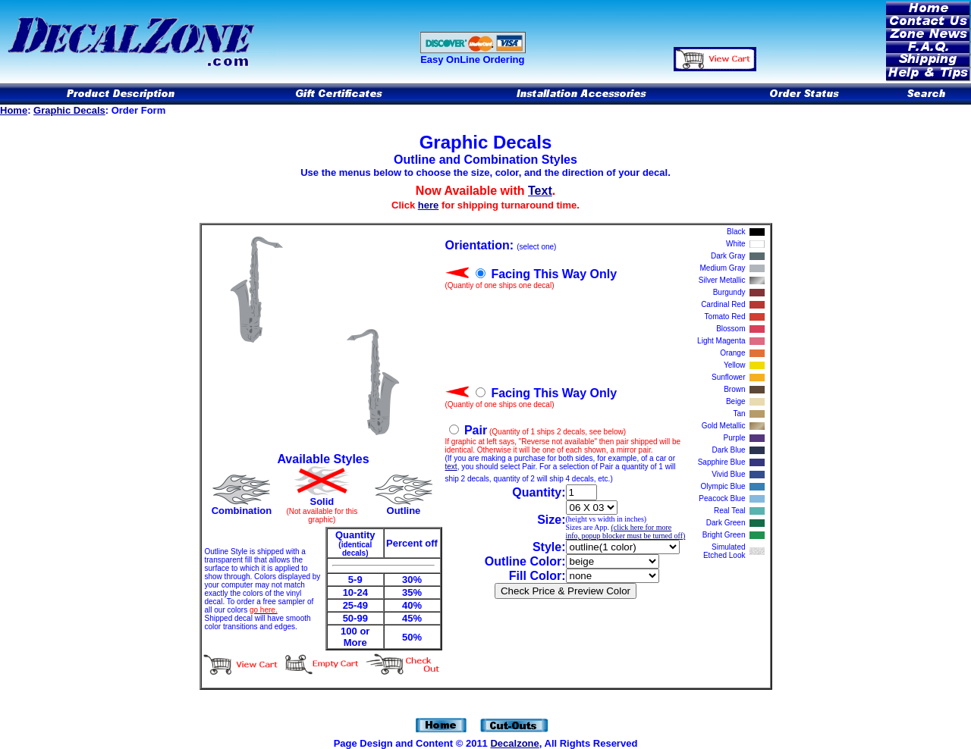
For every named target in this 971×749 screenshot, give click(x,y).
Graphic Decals (69, 110)
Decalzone (514, 743)
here (428, 205)
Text (540, 190)
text (451, 466)
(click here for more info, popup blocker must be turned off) (626, 531)
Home (13, 110)
